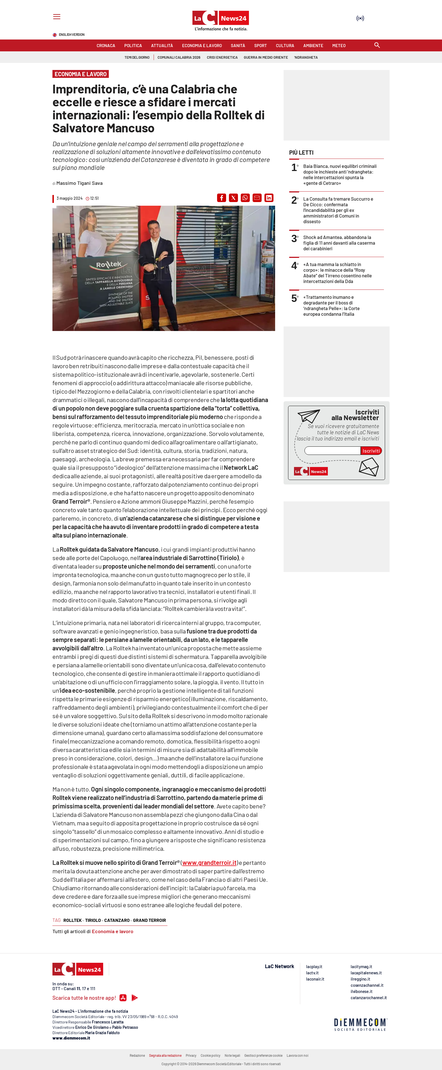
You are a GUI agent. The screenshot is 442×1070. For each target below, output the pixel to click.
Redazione (137, 1055)
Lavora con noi (297, 1055)
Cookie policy (210, 1055)
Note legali (232, 1055)
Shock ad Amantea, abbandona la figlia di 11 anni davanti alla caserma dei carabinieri (339, 242)
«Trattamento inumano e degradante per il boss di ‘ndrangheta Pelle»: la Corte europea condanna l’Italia (331, 305)
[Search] (377, 45)
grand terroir (149, 920)
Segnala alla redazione (165, 1055)
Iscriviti (371, 451)
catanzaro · (118, 920)
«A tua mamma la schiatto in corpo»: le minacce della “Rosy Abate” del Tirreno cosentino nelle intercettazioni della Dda (337, 272)
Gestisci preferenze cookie (263, 1055)
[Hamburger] (55, 17)
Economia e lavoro (112, 931)
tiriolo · (94, 920)
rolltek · (73, 920)
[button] (221, 198)
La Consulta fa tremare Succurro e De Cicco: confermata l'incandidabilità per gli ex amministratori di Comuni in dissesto (338, 210)
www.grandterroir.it (209, 862)
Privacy (191, 1055)
